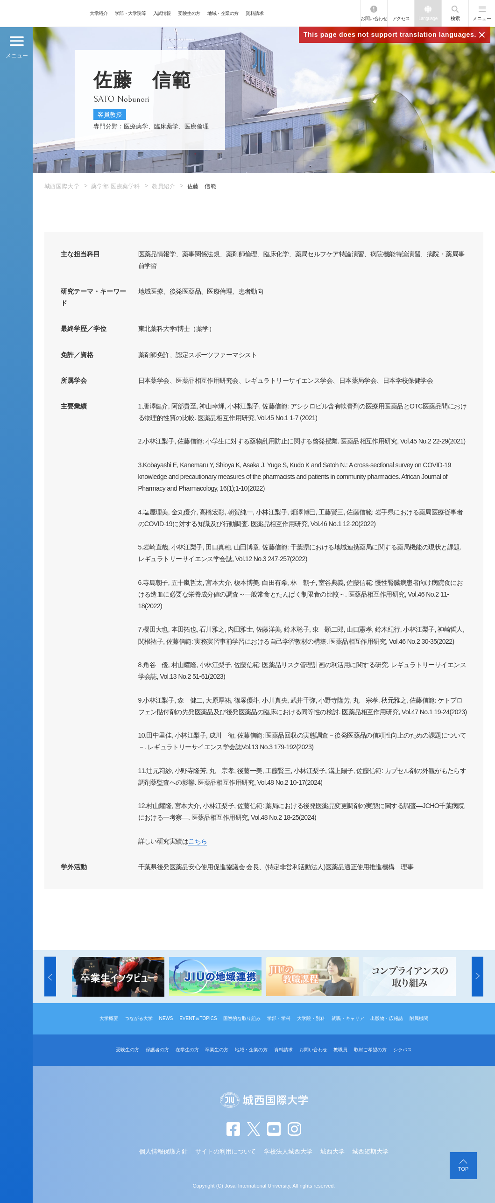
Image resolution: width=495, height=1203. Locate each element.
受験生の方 (189, 13)
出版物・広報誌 (386, 1018)
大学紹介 (98, 13)
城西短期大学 (370, 1151)
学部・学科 (278, 1018)
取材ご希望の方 (370, 1049)
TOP (463, 1169)
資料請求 (254, 13)
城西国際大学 (62, 186)
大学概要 (108, 1018)
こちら (197, 841)
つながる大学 (139, 1018)
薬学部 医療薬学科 (115, 186)
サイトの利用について (225, 1151)
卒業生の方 (216, 1049)
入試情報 (162, 13)
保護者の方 (157, 1049)
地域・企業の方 (223, 13)
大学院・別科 (311, 1018)
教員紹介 (163, 186)
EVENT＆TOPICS (198, 1018)
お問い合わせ (374, 18)
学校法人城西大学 (288, 1151)
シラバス (402, 1049)
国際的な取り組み (242, 1018)
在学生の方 (187, 1049)
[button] (50, 977)
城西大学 (332, 1151)
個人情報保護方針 (163, 1151)
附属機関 (419, 1018)
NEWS (166, 1018)
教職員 (340, 1049)
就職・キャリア (348, 1018)
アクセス (401, 18)
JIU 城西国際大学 (43, 13)
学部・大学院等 (130, 13)
